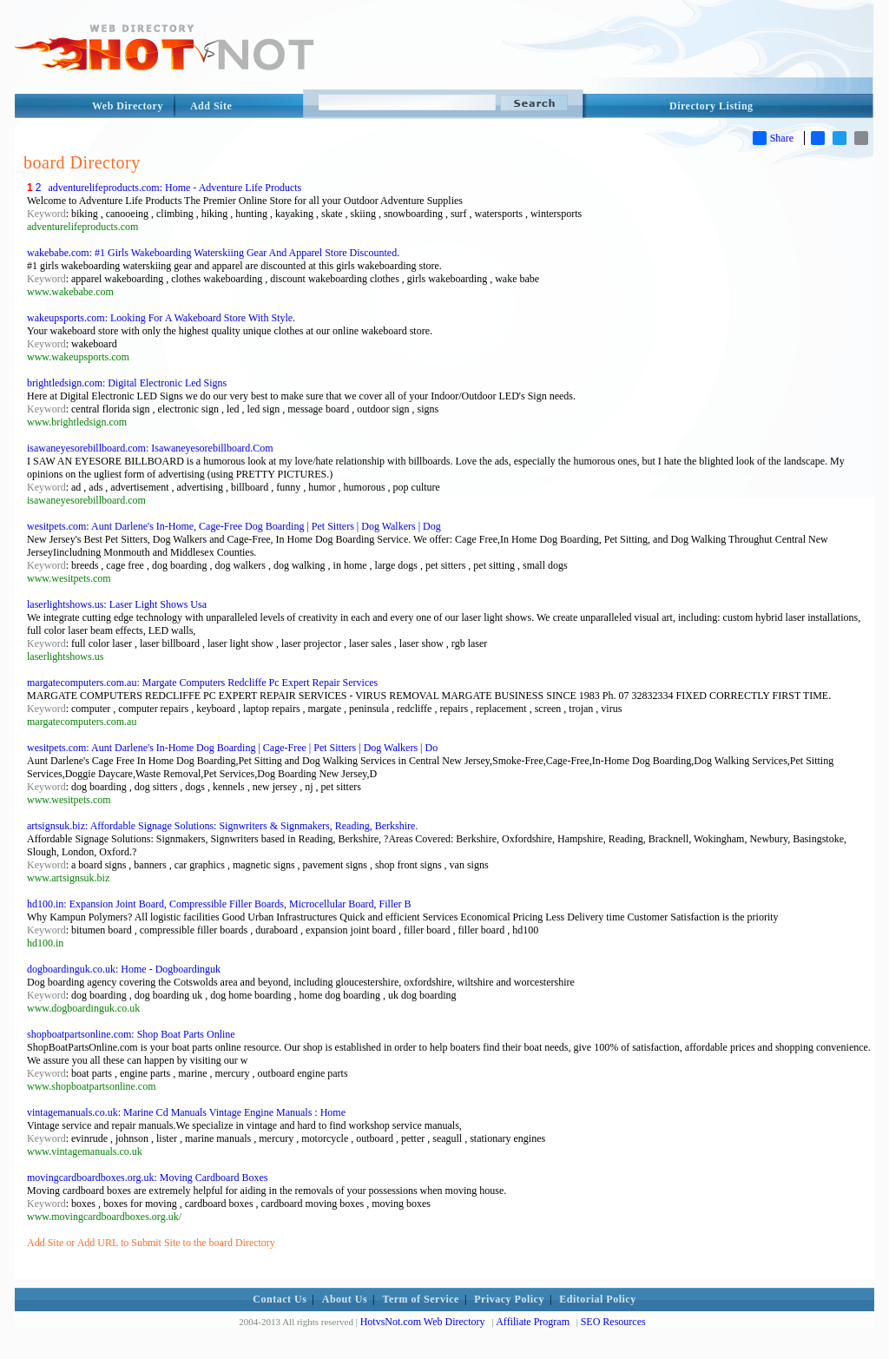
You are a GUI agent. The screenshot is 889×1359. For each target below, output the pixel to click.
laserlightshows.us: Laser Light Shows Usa (117, 604)
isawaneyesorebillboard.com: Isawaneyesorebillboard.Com (150, 448)
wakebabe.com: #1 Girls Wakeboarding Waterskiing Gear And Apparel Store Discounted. (213, 253)
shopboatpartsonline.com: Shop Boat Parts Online (131, 1034)
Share (773, 138)
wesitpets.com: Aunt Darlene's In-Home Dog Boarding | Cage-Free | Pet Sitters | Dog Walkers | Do (232, 748)
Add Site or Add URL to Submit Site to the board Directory (151, 1243)
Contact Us (279, 1299)
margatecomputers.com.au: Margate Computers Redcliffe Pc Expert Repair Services (202, 682)
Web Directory (127, 106)
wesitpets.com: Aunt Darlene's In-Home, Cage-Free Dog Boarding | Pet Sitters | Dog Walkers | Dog (234, 526)
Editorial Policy (597, 1299)
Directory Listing (711, 106)
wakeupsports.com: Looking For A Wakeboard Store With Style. (161, 318)
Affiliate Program (533, 1322)
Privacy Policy (509, 1299)
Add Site (211, 106)
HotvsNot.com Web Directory (422, 1322)
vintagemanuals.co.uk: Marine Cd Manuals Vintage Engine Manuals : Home (186, 1112)
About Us (344, 1299)
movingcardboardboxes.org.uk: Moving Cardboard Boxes (147, 1177)
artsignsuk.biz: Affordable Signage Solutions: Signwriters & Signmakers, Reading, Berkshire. (222, 826)
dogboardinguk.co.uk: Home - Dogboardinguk (124, 969)
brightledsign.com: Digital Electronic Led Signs (127, 383)
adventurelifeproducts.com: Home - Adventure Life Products (174, 187)
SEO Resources (613, 1322)
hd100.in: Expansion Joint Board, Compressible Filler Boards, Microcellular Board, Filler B (219, 904)
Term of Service (421, 1299)
